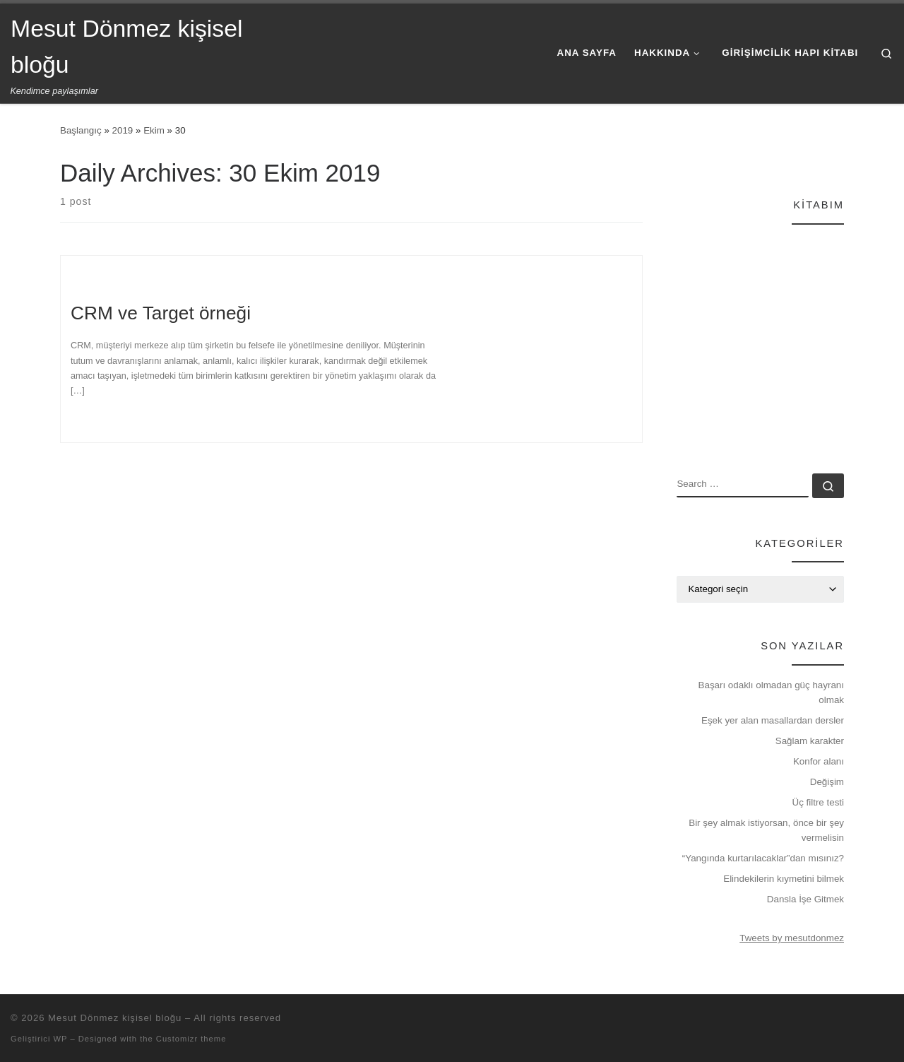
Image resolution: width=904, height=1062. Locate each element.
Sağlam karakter (809, 741)
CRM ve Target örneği (161, 313)
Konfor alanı (818, 761)
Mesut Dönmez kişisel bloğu (115, 1018)
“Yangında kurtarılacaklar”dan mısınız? (763, 858)
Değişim (827, 782)
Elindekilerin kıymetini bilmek (783, 878)
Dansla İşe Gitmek (805, 899)
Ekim (154, 130)
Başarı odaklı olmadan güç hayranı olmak (771, 692)
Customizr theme (191, 1038)
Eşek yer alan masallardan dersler (772, 720)
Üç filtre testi (818, 802)
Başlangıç (81, 130)
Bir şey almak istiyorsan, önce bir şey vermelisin (766, 830)
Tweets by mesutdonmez (791, 938)
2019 (122, 130)
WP (60, 1038)
